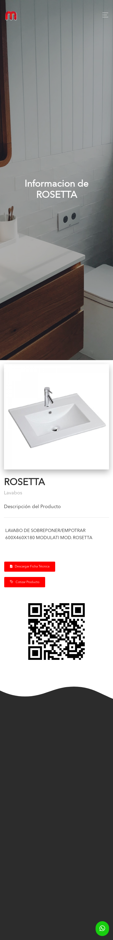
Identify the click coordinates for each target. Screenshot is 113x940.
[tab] (56, 508)
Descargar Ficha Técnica (29, 566)
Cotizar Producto (24, 582)
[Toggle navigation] (104, 15)
